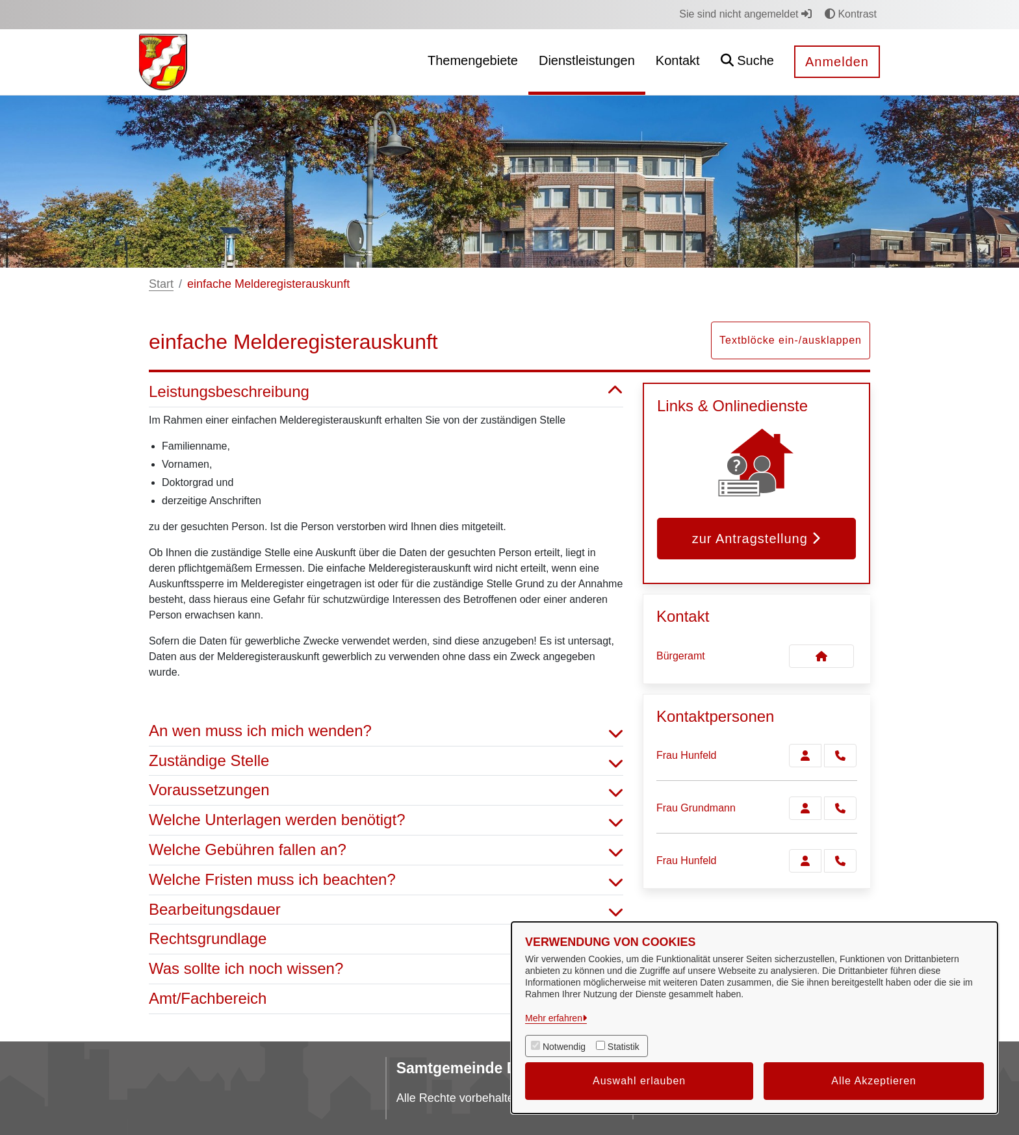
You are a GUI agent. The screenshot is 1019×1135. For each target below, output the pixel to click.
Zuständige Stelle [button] (386, 761)
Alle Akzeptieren (873, 1080)
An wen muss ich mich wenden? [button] (386, 731)
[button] (747, 62)
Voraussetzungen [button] (386, 790)
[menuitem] (472, 62)
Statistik (623, 1046)
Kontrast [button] (851, 13)
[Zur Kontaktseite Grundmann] (805, 808)
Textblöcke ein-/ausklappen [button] (790, 340)
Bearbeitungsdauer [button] (386, 909)
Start (161, 283)
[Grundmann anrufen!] (840, 808)
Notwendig (564, 1046)
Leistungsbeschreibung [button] (386, 392)
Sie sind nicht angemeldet (745, 13)
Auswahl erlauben (639, 1080)
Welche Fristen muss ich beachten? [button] (386, 880)
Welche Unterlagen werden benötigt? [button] (386, 820)
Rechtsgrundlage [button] (386, 939)
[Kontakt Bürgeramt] (821, 656)
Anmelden (837, 62)
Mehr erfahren (553, 1018)
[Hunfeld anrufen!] (840, 755)
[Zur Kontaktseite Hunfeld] (805, 755)
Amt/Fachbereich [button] (386, 998)
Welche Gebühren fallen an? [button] (386, 850)
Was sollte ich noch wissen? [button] (386, 969)
